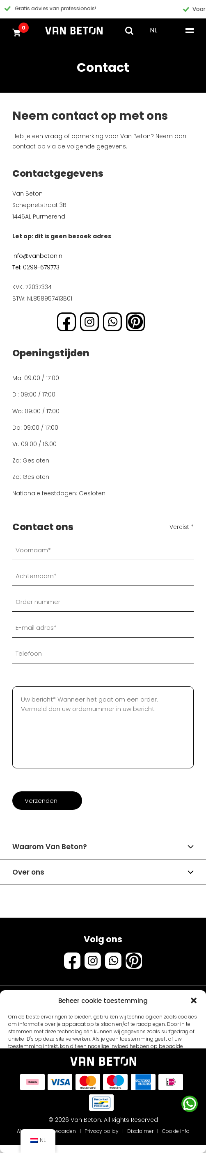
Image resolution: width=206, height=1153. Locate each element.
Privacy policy (102, 1131)
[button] (194, 1000)
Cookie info (176, 1131)
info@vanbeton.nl (38, 256)
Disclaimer (140, 1131)
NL (153, 30)
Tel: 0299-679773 (36, 267)
